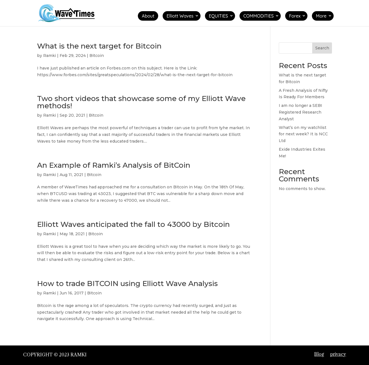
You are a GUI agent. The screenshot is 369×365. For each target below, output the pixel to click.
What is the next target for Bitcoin (99, 46)
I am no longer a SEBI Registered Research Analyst (300, 112)
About (148, 16)
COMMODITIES (258, 16)
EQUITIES (218, 16)
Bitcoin (96, 55)
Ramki (49, 55)
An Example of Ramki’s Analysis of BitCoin (113, 165)
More (321, 16)
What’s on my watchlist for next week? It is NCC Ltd (303, 134)
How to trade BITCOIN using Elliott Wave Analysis (127, 283)
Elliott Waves (180, 16)
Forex (295, 16)
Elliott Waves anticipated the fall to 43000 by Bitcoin (133, 224)
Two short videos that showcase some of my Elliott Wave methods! (141, 102)
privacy (338, 354)
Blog (319, 354)
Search (322, 48)
